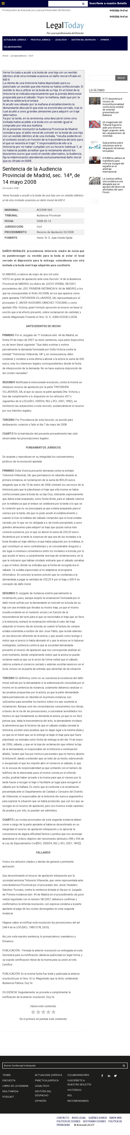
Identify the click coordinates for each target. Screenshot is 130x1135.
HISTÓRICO (74, 1089)
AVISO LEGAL (79, 1117)
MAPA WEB (116, 1117)
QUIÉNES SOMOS (98, 1117)
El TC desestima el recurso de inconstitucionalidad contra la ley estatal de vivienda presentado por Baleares (113, 106)
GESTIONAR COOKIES (94, 1121)
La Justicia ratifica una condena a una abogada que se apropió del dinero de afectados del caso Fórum (114, 185)
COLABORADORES (78, 1075)
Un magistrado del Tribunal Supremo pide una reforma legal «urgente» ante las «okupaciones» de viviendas (114, 129)
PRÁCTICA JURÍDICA (46, 1080)
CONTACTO (63, 1117)
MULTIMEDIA (10, 1091)
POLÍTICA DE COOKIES (68, 1121)
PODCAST (8, 1096)
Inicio (5, 56)
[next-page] (96, 201)
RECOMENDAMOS (78, 1100)
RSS (69, 1095)
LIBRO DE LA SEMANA (15, 1085)
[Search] (84, 3)
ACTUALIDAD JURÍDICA (48, 1075)
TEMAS (6, 1075)
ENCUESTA (8, 1080)
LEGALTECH (42, 1085)
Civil (30, 56)
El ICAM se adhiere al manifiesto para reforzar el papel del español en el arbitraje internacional (114, 165)
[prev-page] (91, 201)
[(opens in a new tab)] (95, 145)
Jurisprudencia (18, 56)
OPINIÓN (40, 1100)
